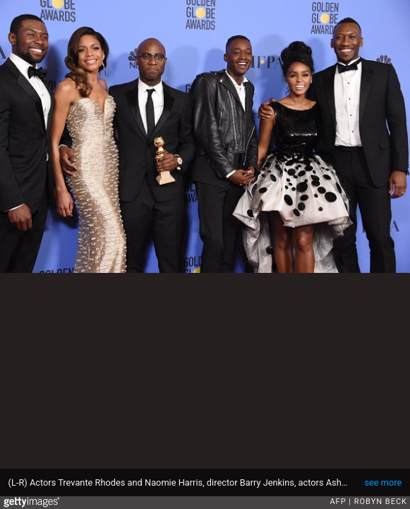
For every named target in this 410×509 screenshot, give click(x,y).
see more (383, 482)
